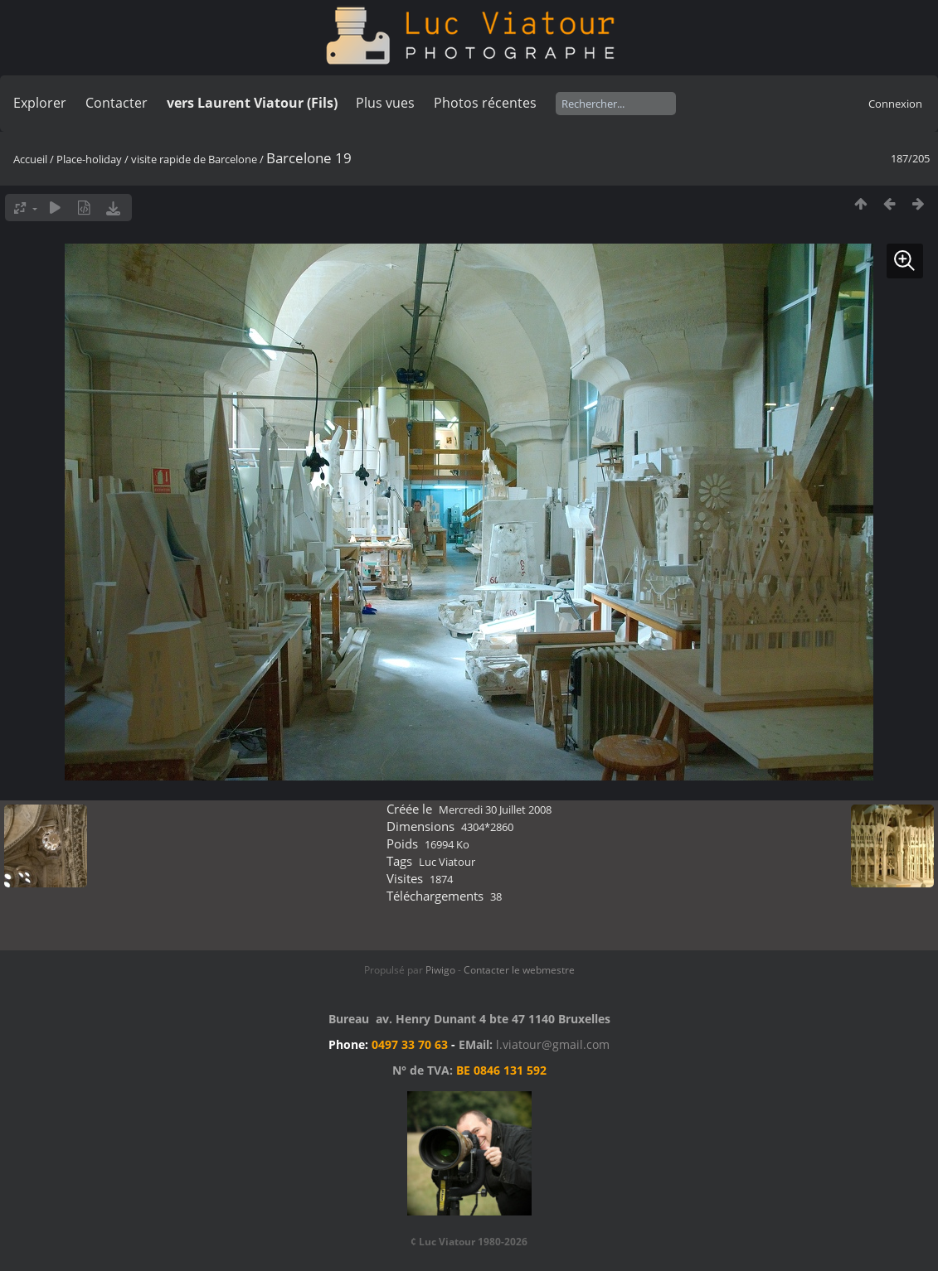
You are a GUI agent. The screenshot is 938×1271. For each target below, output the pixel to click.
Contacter (116, 103)
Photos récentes (485, 103)
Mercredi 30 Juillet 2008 (495, 809)
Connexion (895, 103)
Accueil (30, 159)
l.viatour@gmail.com (553, 1044)
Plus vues (385, 103)
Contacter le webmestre (519, 970)
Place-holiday (89, 159)
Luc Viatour (447, 861)
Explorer (39, 103)
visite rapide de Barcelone (194, 159)
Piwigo (440, 970)
